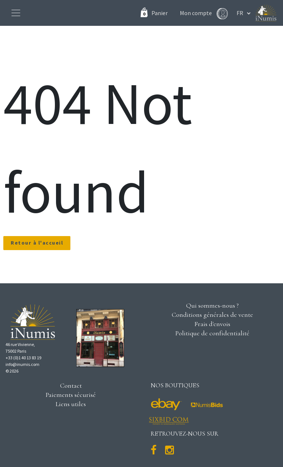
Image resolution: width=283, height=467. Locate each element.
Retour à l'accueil (37, 242)
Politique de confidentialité (212, 333)
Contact (71, 385)
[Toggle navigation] (16, 13)
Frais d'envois (212, 324)
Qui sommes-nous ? (212, 305)
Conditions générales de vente (212, 315)
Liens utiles (71, 404)
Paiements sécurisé (71, 395)
